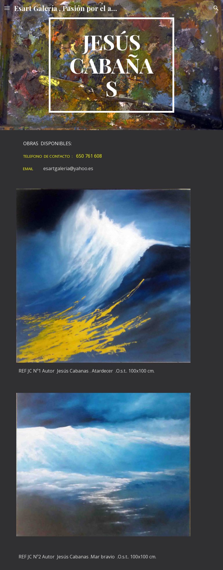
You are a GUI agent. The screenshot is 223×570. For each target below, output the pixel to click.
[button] (7, 8)
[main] (111, 65)
